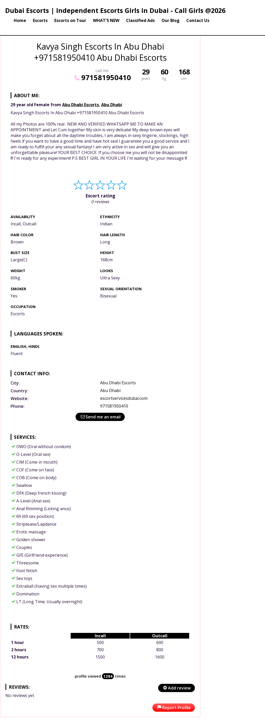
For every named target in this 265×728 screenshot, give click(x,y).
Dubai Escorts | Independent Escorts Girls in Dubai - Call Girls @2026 (115, 10)
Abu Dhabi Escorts (80, 105)
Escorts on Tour (70, 20)
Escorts (40, 20)
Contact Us (197, 20)
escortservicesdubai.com (124, 398)
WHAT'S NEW (106, 20)
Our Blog (170, 20)
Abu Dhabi (111, 105)
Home (20, 20)
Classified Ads (140, 20)
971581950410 (102, 77)
